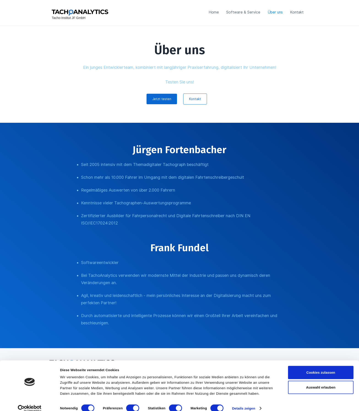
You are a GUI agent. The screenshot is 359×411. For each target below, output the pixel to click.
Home (214, 12)
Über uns (275, 12)
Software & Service (243, 12)
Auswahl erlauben (320, 381)
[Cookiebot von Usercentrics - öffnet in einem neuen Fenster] (30, 402)
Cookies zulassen (320, 366)
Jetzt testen (161, 99)
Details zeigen (243, 402)
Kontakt (297, 12)
